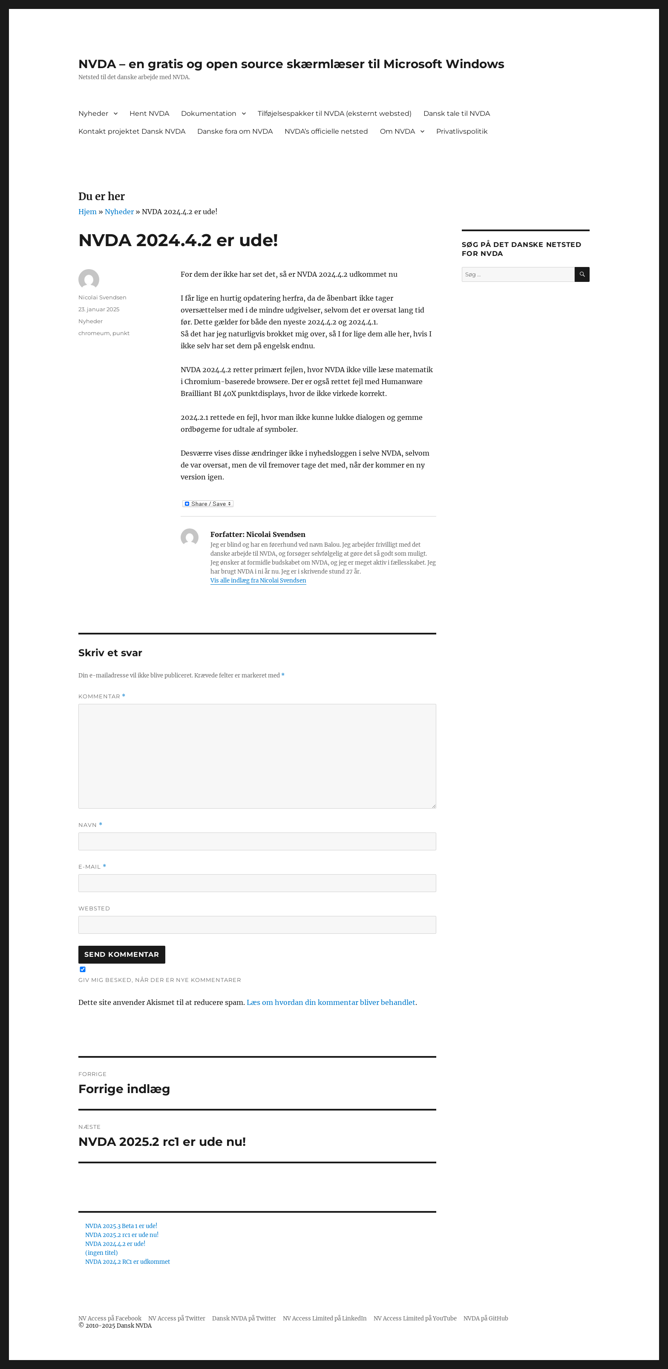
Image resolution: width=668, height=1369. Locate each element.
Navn (90, 825)
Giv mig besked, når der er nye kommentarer (159, 979)
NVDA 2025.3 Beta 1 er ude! (121, 1226)
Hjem (87, 211)
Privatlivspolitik (462, 131)
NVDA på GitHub (486, 1318)
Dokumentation (208, 113)
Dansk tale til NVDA (456, 113)
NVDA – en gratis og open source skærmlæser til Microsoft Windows (291, 64)
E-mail (92, 866)
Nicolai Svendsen (102, 297)
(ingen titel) (101, 1253)
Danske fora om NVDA (235, 131)
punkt (121, 333)
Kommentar (102, 696)
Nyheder (93, 113)
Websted (94, 908)
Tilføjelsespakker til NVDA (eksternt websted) (335, 113)
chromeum (94, 333)
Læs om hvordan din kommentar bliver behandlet (331, 1002)
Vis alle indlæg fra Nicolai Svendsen (258, 580)
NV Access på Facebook (109, 1318)
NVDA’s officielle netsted (326, 131)
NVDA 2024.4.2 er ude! (115, 1244)
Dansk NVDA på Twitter (244, 1318)
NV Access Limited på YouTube (415, 1318)
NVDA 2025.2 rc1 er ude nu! (122, 1235)
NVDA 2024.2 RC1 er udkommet (127, 1262)
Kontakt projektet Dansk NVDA (131, 131)
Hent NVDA (149, 113)
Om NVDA (397, 131)
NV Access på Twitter (176, 1318)
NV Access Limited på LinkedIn (325, 1318)
